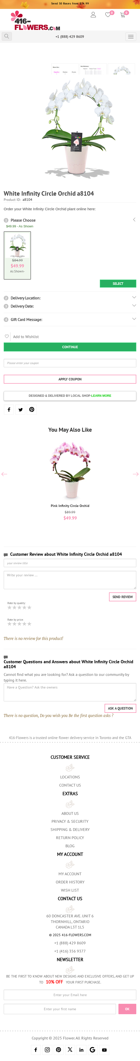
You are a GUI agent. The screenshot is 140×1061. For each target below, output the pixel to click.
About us (70, 813)
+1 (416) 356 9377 (70, 951)
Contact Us (70, 785)
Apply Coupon (70, 379)
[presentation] (4, 474)
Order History (70, 881)
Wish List (70, 890)
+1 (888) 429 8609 (70, 36)
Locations (70, 776)
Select (118, 283)
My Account (70, 873)
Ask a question (120, 708)
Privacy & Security (70, 821)
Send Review (122, 597)
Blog (70, 845)
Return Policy (70, 837)
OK (127, 1009)
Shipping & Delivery (70, 829)
